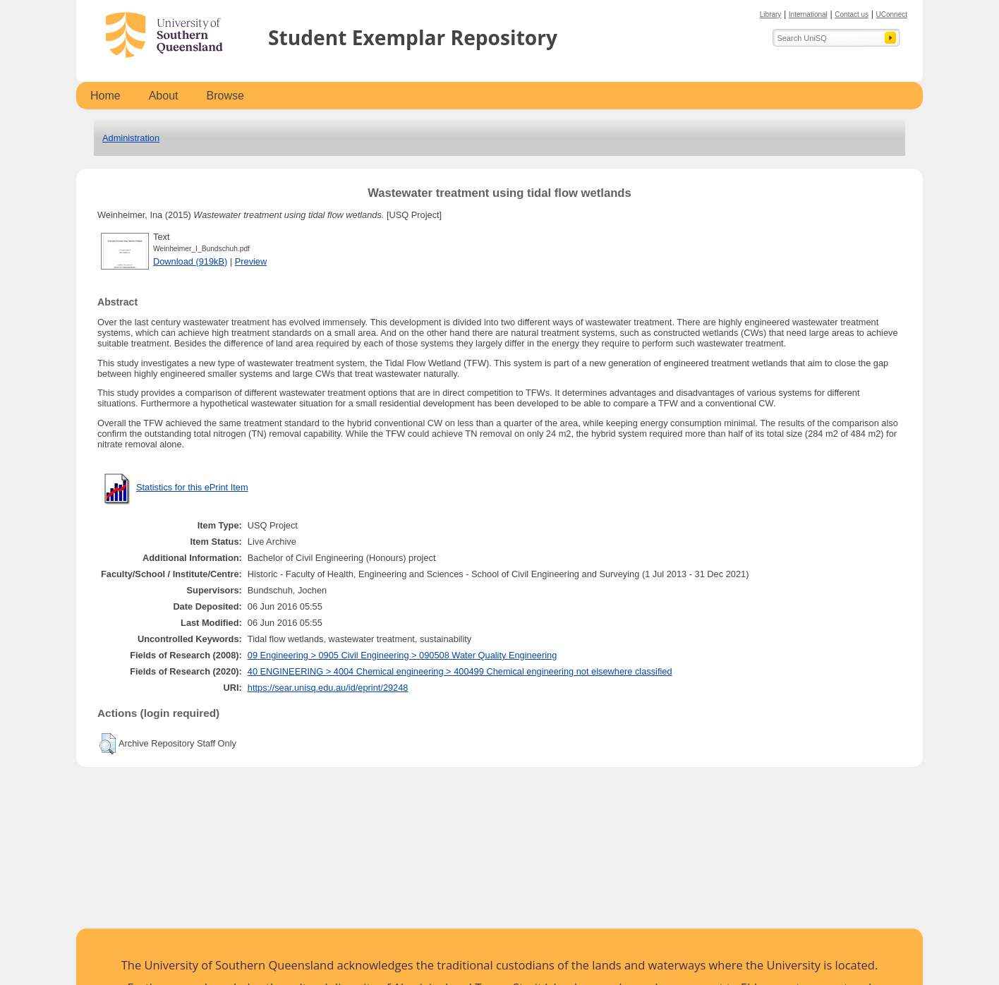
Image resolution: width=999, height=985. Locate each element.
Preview (251, 261)
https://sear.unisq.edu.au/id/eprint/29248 (328, 687)
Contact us (851, 14)
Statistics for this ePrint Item (192, 487)
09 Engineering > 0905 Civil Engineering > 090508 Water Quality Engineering (402, 655)
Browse (225, 96)
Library (771, 14)
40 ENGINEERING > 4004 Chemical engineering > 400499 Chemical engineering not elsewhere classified (460, 671)
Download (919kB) (190, 261)
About (163, 96)
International (808, 14)
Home (105, 96)
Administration (130, 138)
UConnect (891, 14)
